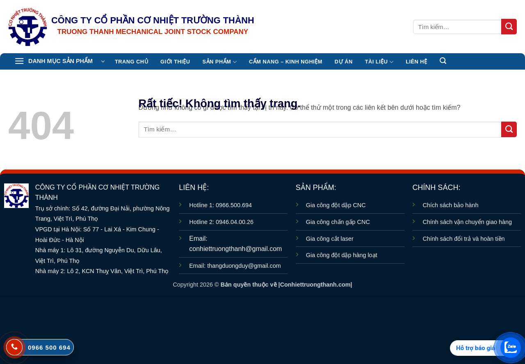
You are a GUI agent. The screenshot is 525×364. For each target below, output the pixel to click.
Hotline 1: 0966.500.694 (220, 205)
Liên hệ (416, 62)
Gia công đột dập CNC (336, 205)
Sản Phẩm (220, 62)
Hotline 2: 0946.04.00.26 (221, 222)
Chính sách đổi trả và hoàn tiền (463, 238)
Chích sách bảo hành (450, 205)
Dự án (344, 62)
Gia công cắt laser (330, 238)
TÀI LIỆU (379, 62)
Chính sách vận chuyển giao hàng (467, 222)
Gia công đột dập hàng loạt (341, 255)
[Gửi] (509, 26)
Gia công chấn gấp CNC (338, 222)
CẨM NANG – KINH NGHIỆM (285, 62)
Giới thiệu (175, 62)
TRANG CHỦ (131, 62)
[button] (59, 61)
